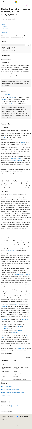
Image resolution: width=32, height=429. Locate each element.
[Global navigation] (1, 2)
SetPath (20, 326)
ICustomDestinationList (17, 158)
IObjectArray (7, 94)
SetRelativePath (7, 328)
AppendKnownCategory (17, 160)
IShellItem (3, 99)
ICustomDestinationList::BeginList (22, 274)
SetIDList (6, 326)
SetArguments (16, 109)
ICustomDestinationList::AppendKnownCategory (12, 392)
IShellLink (11, 103)
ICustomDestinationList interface (12, 5)
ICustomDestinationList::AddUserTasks (10, 389)
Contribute (24, 423)
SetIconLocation (14, 332)
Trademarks (3, 427)
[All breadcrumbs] (2, 5)
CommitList (14, 175)
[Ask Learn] (27, 5)
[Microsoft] (16, 2)
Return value (5, 28)
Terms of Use (23, 425)
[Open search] (26, 2)
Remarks (4, 30)
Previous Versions (12, 423)
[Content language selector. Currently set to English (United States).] (7, 416)
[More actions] (29, 5)
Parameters (4, 26)
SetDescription (20, 348)
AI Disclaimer (4, 423)
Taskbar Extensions (5, 395)
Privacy (2, 425)
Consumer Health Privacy (12, 425)
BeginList (3, 137)
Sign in (29, 1)
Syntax (3, 24)
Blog (18, 423)
